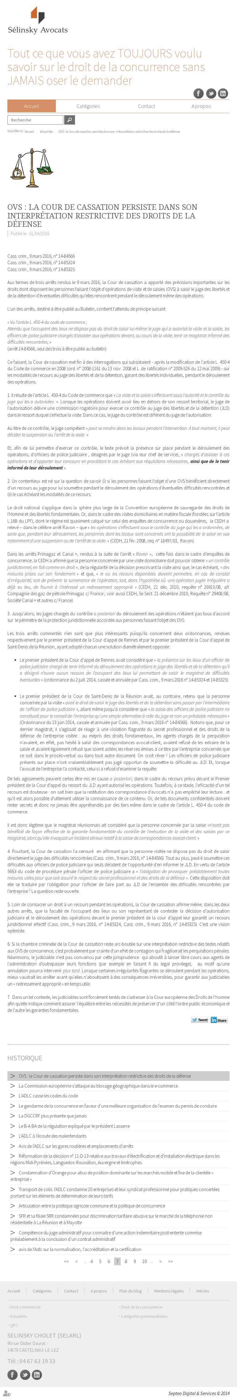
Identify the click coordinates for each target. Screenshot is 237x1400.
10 (144, 1261)
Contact (146, 106)
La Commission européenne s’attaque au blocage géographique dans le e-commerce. (99, 1086)
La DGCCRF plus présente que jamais (53, 1116)
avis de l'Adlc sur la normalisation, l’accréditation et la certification (80, 1249)
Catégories (88, 106)
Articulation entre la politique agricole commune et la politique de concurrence (92, 1206)
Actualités (46, 131)
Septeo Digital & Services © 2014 (199, 1393)
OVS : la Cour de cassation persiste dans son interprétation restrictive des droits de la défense (119, 131)
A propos (201, 106)
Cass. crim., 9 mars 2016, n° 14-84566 (41, 256)
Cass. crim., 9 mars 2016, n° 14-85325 (41, 269)
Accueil (31, 106)
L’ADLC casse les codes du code (48, 1096)
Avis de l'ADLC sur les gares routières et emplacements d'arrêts (76, 1146)
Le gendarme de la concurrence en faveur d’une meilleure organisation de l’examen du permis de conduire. (118, 1106)
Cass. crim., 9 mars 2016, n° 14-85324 (41, 262)
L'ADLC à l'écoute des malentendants (52, 1136)
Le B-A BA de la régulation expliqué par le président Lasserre (74, 1126)
